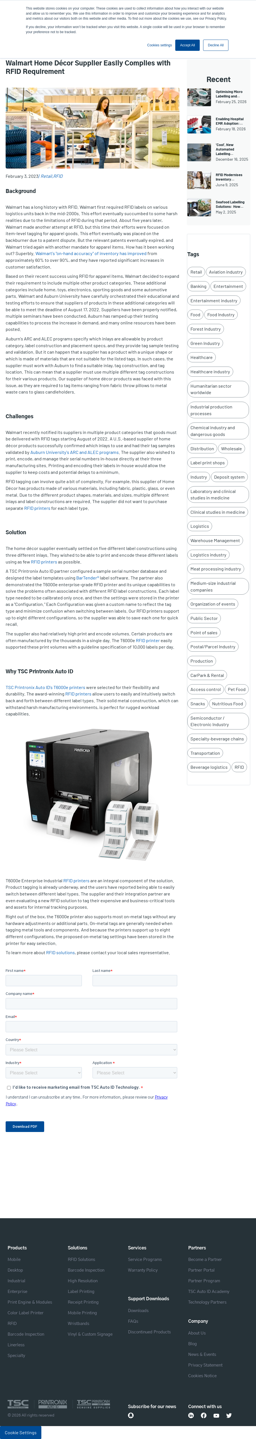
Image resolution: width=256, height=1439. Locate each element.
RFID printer (148, 640)
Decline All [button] (216, 45)
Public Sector (204, 618)
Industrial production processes (211, 410)
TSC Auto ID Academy (208, 1292)
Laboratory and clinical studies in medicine (213, 494)
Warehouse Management (215, 540)
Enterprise (17, 1292)
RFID (57, 176)
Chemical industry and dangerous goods (212, 431)
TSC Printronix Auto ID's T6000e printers (45, 687)
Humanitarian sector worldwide (211, 389)
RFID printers (37, 508)
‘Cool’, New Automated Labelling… (225, 149)
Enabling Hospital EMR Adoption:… (230, 121)
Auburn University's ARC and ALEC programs (74, 452)
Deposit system (229, 476)
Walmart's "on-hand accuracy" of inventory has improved (91, 253)
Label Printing (81, 1292)
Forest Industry (205, 328)
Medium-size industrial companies (213, 586)
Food (195, 314)
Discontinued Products (149, 1332)
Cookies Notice (202, 1376)
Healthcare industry (210, 371)
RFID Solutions (81, 1260)
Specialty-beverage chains (217, 738)
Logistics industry (208, 554)
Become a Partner (205, 1260)
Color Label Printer (26, 1313)
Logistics (199, 526)
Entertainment (228, 286)
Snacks (197, 703)
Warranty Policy (143, 1270)
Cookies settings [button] (159, 45)
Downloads (138, 1311)
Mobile (14, 1260)
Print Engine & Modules (30, 1302)
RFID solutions (60, 952)
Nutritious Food (227, 703)
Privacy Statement (205, 1365)
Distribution (202, 448)
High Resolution (83, 1281)
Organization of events (212, 603)
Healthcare (201, 357)
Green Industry (205, 343)
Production (201, 660)
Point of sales (203, 632)
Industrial (16, 1281)
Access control (205, 689)
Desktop (15, 1270)
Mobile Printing (82, 1313)
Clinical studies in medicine (217, 512)
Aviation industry (226, 271)
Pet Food (237, 689)
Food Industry (221, 314)
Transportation (205, 753)
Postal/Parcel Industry (212, 646)
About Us (197, 1333)
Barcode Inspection (26, 1334)
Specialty (16, 1356)
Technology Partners (207, 1302)
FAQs (133, 1321)
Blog (192, 1344)
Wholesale (231, 448)
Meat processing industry (215, 568)
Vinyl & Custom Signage (90, 1334)
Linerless (16, 1345)
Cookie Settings (21, 1432)
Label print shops (207, 462)
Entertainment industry (213, 300)
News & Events (202, 1354)
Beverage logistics (209, 767)
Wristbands (78, 1324)
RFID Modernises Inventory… (229, 176)
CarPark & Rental (207, 675)
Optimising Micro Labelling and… (229, 93)
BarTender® (87, 577)
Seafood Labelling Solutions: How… (230, 204)
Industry (198, 476)
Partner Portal (201, 1270)
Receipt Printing (83, 1302)
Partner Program (204, 1281)
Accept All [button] (187, 45)
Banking (198, 286)
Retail (46, 176)
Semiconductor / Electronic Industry (209, 721)
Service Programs (145, 1260)
